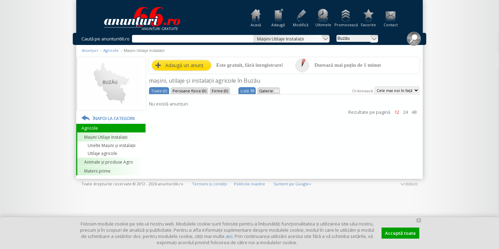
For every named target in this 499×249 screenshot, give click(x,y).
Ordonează (362, 90)
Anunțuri (90, 50)
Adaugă (278, 24)
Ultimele (323, 24)
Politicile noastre (249, 183)
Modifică (300, 24)
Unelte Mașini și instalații (111, 145)
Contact (391, 24)
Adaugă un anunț (184, 65)
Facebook (494, 117)
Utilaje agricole (102, 153)
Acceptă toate (400, 233)
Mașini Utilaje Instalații (106, 137)
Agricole (111, 50)
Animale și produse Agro (108, 162)
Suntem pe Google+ (292, 183)
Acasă (256, 24)
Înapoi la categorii (114, 118)
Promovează (345, 24)
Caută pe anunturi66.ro (105, 39)
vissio (409, 183)
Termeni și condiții (209, 183)
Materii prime (97, 171)
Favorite (368, 24)
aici (229, 236)
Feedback (494, 93)
